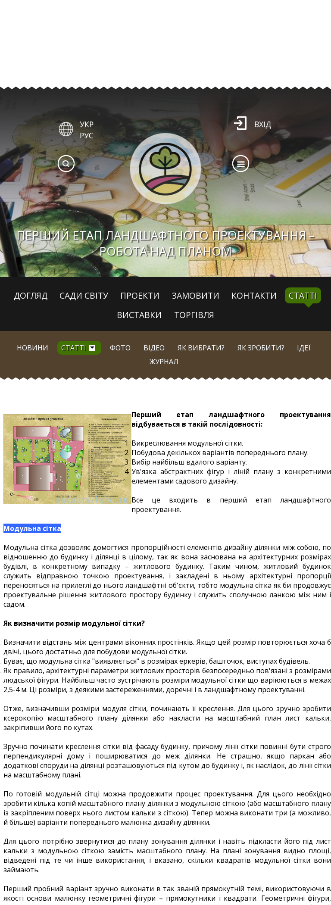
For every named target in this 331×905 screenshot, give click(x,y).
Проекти (139, 295)
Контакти (254, 295)
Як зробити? (260, 348)
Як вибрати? (201, 348)
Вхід (262, 124)
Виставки (139, 315)
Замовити (195, 295)
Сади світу (83, 295)
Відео (154, 348)
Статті (303, 295)
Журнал (164, 361)
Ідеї (304, 348)
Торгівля (194, 315)
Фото (120, 348)
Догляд (30, 295)
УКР (87, 124)
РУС (87, 135)
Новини (32, 348)
